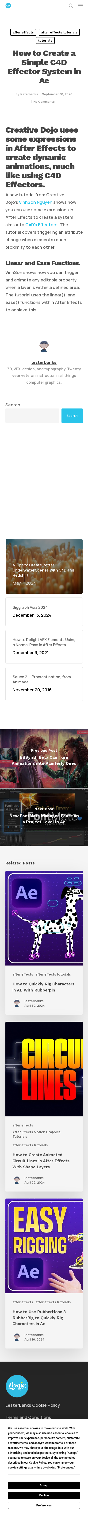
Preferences (44, 1505)
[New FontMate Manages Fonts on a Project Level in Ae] (44, 817)
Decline (44, 1495)
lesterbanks (29, 94)
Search (12, 405)
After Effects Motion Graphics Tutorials (36, 1134)
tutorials (45, 40)
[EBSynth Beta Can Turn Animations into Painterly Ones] (44, 758)
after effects (23, 32)
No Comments (44, 101)
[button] (80, 5)
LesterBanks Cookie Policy (32, 1405)
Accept (44, 1485)
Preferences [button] (65, 1467)
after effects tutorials (59, 32)
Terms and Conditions (28, 1417)
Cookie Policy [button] (37, 1462)
